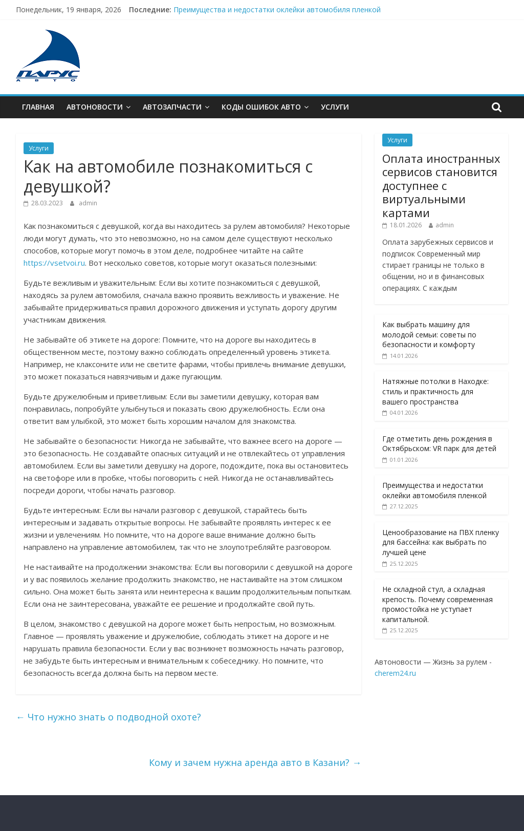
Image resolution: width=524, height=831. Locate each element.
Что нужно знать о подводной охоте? (108, 717)
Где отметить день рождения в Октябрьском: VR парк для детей (439, 444)
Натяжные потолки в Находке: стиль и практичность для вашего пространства (435, 391)
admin (88, 203)
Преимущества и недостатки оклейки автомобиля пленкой (277, 9)
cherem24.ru (395, 673)
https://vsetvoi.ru (54, 263)
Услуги (335, 107)
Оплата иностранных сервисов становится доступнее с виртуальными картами (441, 185)
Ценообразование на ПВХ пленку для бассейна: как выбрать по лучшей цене (440, 542)
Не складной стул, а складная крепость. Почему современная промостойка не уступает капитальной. (437, 604)
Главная (38, 107)
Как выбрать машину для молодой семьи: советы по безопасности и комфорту (429, 334)
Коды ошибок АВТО (261, 107)
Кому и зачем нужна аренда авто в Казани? (255, 762)
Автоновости (95, 107)
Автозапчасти (172, 107)
